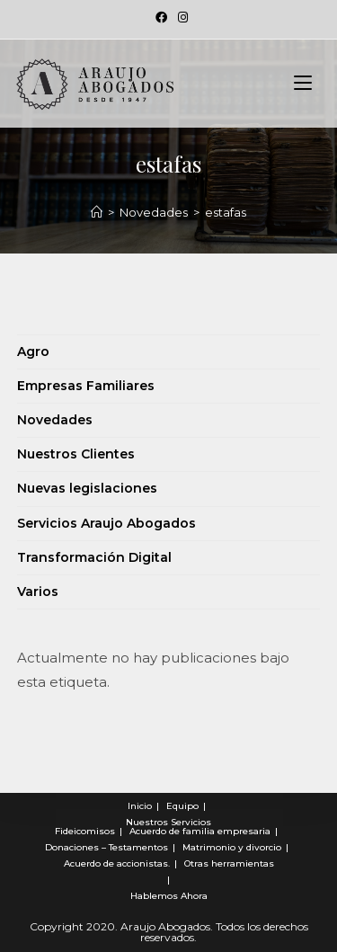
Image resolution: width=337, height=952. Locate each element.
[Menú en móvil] (303, 83)
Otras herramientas (229, 863)
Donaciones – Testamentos (106, 847)
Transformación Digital (94, 557)
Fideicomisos (85, 831)
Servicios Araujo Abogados (106, 523)
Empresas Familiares (86, 386)
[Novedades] (96, 212)
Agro (33, 351)
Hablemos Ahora (169, 896)
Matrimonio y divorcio (231, 847)
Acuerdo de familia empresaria (199, 831)
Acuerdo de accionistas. (117, 863)
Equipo (182, 806)
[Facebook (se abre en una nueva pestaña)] (161, 17)
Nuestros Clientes (76, 454)
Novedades (55, 420)
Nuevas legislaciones (87, 488)
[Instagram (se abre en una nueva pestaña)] (180, 17)
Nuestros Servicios (168, 822)
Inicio (140, 806)
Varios (37, 591)
